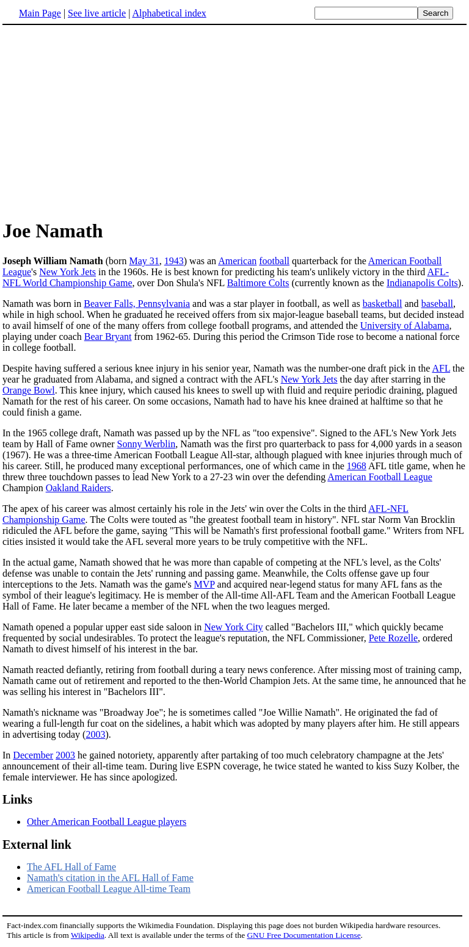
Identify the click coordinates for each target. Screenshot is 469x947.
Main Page (40, 13)
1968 (356, 466)
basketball (382, 303)
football (274, 261)
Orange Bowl (28, 390)
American (237, 261)
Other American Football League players (106, 821)
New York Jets (67, 272)
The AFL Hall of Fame (71, 867)
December (33, 755)
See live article (97, 13)
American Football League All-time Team (109, 889)
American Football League (379, 477)
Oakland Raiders (78, 488)
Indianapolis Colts (422, 283)
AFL (441, 368)
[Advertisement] (105, 121)
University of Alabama (404, 325)
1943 (174, 261)
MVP (204, 584)
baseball (437, 303)
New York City (233, 627)
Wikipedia (87, 935)
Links (17, 799)
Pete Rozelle (393, 638)
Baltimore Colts (258, 283)
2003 (95, 734)
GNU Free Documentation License (303, 935)
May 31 (144, 261)
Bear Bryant (108, 336)
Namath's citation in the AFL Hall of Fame (110, 878)
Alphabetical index (169, 13)
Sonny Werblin (146, 444)
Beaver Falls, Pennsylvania (137, 303)
